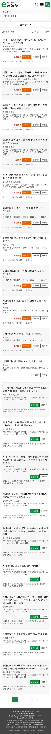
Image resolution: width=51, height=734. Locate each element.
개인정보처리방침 (14, 730)
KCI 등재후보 (36, 334)
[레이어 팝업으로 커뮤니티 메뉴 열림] (41, 4)
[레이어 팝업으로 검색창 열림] (47, 4)
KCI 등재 (19, 43)
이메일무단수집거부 (29, 730)
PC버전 (40, 730)
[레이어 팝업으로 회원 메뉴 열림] (36, 4)
